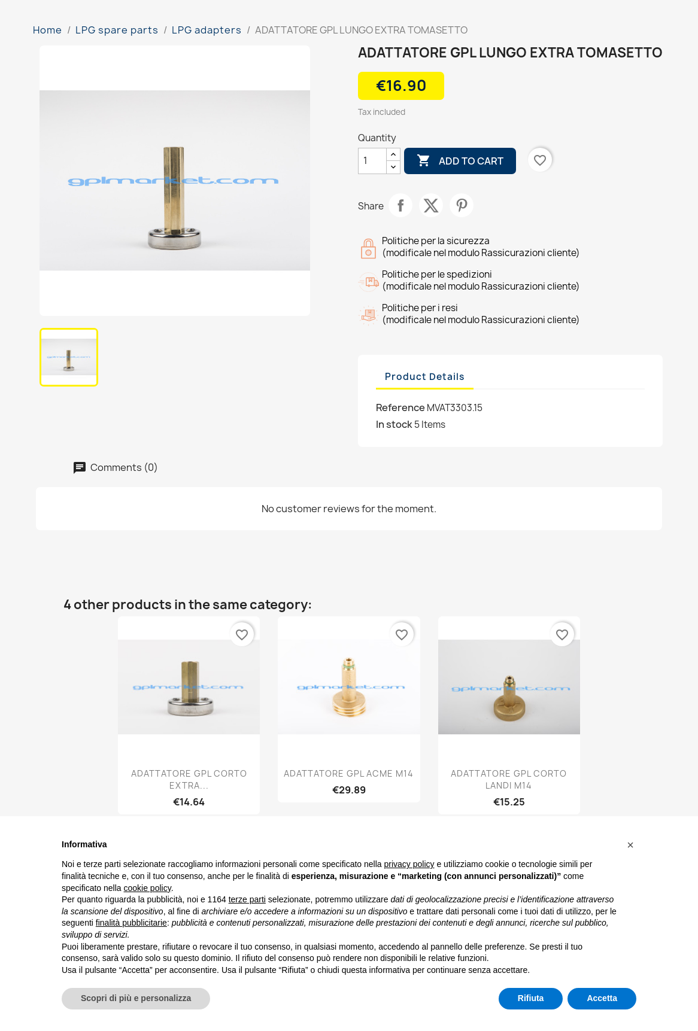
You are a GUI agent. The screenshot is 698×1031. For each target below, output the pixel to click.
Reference (400, 407)
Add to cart (460, 161)
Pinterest (462, 205)
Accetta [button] (602, 998)
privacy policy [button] (409, 864)
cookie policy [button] (147, 888)
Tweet (431, 205)
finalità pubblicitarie (131, 922)
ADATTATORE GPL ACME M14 (349, 773)
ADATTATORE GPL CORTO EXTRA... (189, 779)
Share (400, 205)
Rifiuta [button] (531, 998)
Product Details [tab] (425, 376)
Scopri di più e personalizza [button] (136, 998)
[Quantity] (372, 161)
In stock (394, 424)
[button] (630, 844)
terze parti (247, 899)
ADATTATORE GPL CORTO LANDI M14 (509, 779)
